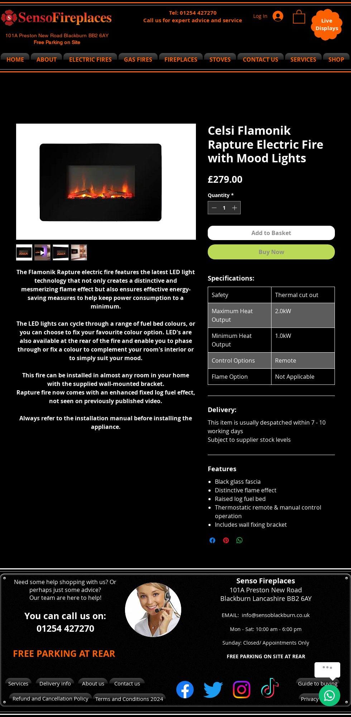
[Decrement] (213, 207)
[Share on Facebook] (212, 540)
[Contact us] (127, 683)
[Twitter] (213, 689)
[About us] (93, 683)
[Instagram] (241, 689)
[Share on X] (253, 540)
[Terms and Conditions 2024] (129, 698)
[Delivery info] (55, 683)
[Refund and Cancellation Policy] (50, 698)
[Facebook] (185, 689)
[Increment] (235, 207)
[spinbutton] (224, 207)
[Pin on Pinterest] (226, 540)
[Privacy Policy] (318, 698)
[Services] (18, 683)
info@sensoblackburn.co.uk (276, 614)
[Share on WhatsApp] (239, 540)
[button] (299, 16)
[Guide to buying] (318, 683)
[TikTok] (270, 689)
